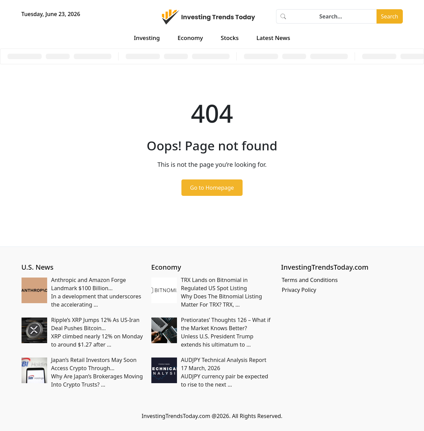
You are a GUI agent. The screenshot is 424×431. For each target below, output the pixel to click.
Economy (190, 38)
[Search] (333, 16)
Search (389, 16)
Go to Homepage (212, 187)
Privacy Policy (299, 290)
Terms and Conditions (310, 280)
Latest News (273, 38)
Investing (147, 38)
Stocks (229, 38)
